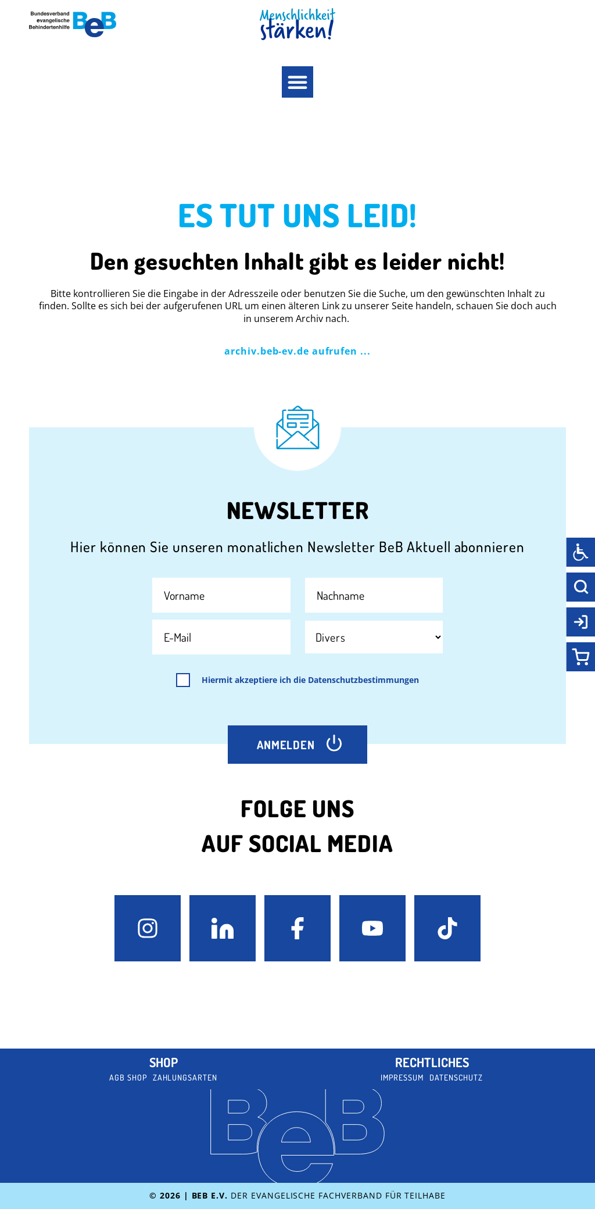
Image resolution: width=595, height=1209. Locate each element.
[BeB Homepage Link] (297, 24)
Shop (163, 1062)
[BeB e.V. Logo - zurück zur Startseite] (72, 24)
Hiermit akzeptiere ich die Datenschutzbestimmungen (310, 680)
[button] (297, 82)
